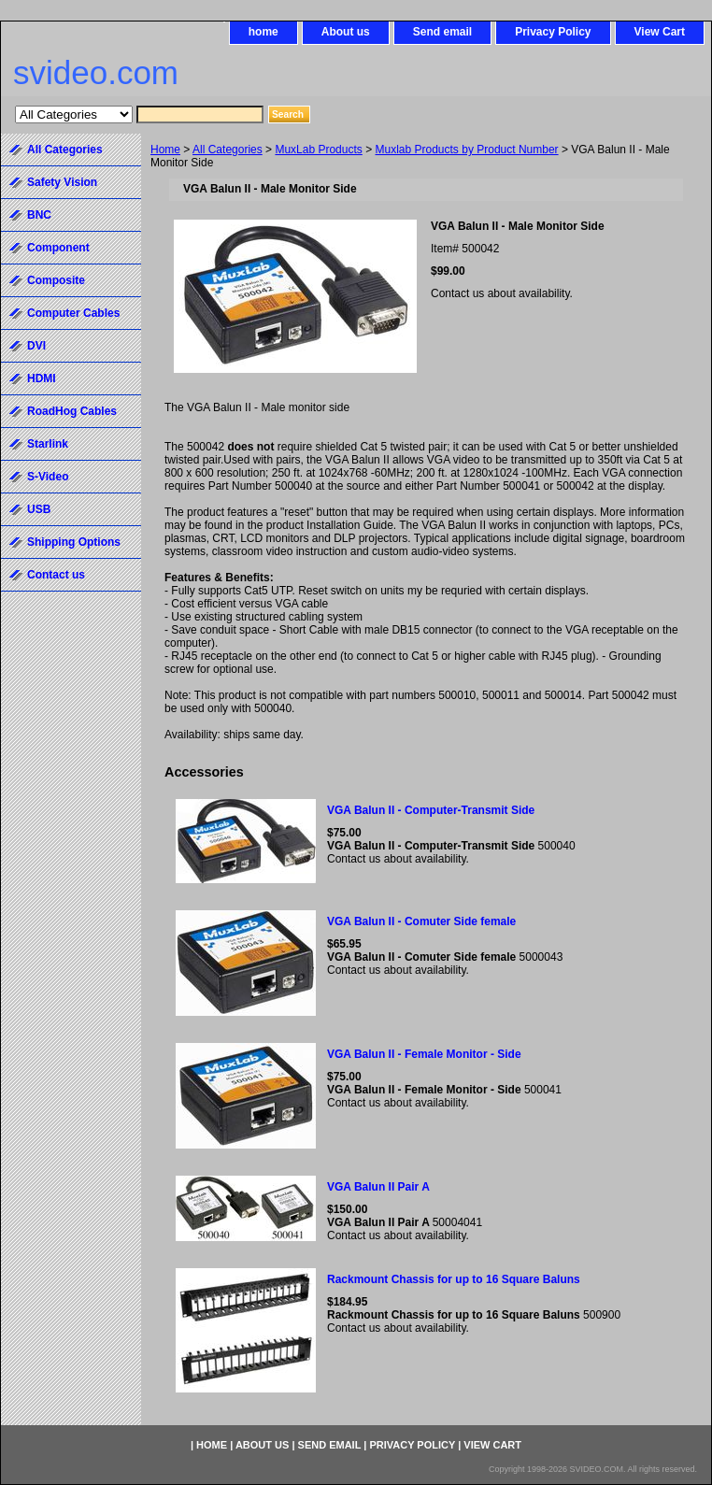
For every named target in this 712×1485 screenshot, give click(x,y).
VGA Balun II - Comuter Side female (421, 921)
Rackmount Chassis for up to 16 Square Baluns (453, 1279)
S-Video (47, 476)
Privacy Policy (553, 31)
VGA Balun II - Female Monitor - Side (424, 1054)
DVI (36, 345)
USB (38, 509)
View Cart (659, 31)
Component (58, 247)
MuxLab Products (318, 149)
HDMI (41, 378)
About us (345, 31)
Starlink (47, 443)
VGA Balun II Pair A (378, 1186)
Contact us (56, 574)
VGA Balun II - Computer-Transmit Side (430, 810)
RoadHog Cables (72, 411)
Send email (442, 31)
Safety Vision (62, 182)
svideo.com (95, 72)
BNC (39, 214)
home (263, 31)
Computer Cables (73, 313)
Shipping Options (74, 542)
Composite (56, 280)
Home (165, 149)
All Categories (227, 149)
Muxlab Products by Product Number (467, 149)
